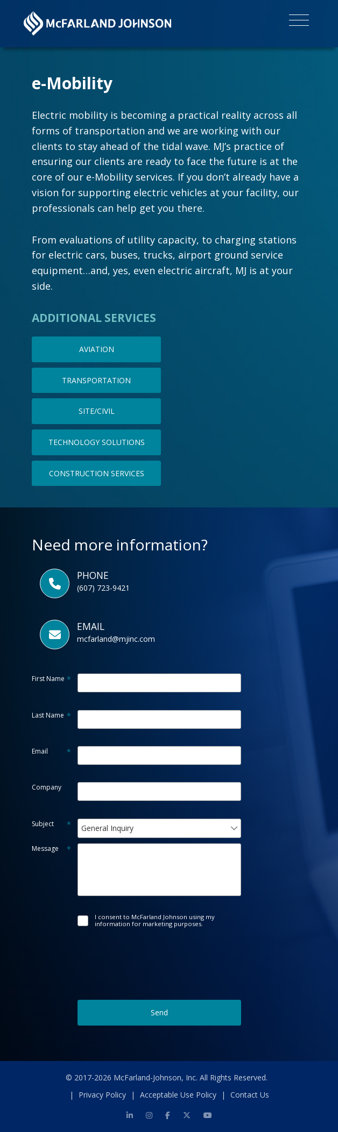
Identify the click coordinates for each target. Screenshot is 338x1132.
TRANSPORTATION (96, 380)
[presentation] (159, 954)
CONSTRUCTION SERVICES (96, 473)
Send (159, 1012)
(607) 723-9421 (103, 588)
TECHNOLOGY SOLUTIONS (96, 442)
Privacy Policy (102, 1095)
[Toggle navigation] (299, 22)
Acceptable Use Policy (178, 1095)
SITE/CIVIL (97, 411)
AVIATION (96, 349)
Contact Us (249, 1095)
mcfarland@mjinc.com (116, 639)
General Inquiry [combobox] (107, 828)
